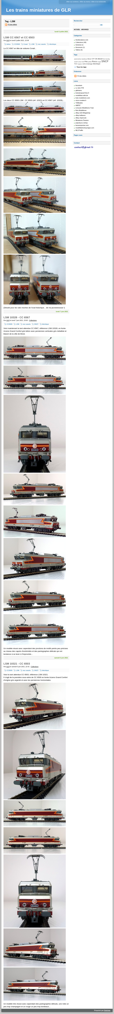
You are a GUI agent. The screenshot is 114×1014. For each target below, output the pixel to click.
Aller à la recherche (98, 1)
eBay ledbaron (80, 115)
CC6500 (17, 44)
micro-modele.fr (80, 100)
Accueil (77, 29)
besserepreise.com (82, 125)
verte (84, 64)
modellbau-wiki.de (81, 95)
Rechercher (78, 21)
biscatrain (78, 85)
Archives (85, 29)
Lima (79, 61)
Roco (94, 61)
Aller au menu (85, 1)
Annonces (78, 47)
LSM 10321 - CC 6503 (16, 663)
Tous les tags (81, 67)
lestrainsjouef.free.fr (82, 93)
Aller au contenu (72, 1)
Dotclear (107, 1010)
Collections (33, 320)
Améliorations (80, 40)
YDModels (79, 103)
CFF (93, 59)
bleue (89, 59)
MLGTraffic (79, 130)
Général (78, 45)
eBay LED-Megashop (82, 113)
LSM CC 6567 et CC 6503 (18, 37)
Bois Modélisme (80, 110)
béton (9, 44)
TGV (75, 64)
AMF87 (77, 105)
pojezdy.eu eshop (81, 123)
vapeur (80, 64)
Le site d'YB (79, 88)
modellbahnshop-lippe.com (84, 128)
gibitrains (78, 90)
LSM (32, 44)
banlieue (84, 59)
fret (104, 59)
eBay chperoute (80, 118)
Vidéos (77, 50)
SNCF (36, 324)
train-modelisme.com (82, 98)
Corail (25, 44)
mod (82, 61)
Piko (86, 62)
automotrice (77, 59)
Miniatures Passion (82, 120)
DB (96, 59)
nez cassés (42, 44)
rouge (99, 61)
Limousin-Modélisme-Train (84, 108)
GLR (8, 40)
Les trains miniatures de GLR (38, 10)
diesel (100, 59)
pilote (89, 61)
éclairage (89, 64)
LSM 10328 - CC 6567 (16, 317)
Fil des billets (12, 24)
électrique (52, 44)
